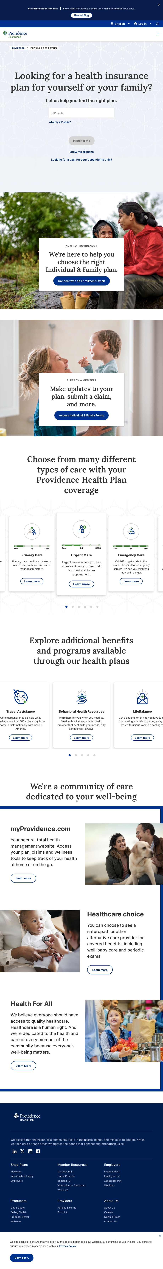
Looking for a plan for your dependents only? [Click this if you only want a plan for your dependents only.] (81, 159)
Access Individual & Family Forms (81, 415)
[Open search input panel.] (157, 23)
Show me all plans (81, 152)
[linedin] (14, 1151)
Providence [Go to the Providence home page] (17, 47)
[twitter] (22, 1151)
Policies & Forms (66, 1207)
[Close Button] (159, 4)
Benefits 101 (64, 1180)
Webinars (62, 1189)
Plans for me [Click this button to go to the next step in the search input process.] (81, 140)
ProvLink (62, 1212)
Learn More (23, 1065)
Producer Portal (20, 1216)
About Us (109, 1207)
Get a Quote (18, 1207)
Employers (17, 1180)
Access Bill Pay (113, 1180)
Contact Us (110, 1221)
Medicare (16, 1171)
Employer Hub (112, 1176)
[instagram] (30, 1151)
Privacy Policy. (68, 1245)
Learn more (32, 581)
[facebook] (37, 1151)
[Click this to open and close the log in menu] (143, 23)
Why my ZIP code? (60, 122)
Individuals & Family (22, 1176)
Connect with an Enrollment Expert (81, 281)
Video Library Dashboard (71, 1185)
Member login (65, 1171)
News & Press (112, 1216)
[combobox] (81, 113)
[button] (157, 34)
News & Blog (81, 15)
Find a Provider (66, 1176)
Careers (108, 1212)
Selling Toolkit (19, 1212)
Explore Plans (112, 1171)
